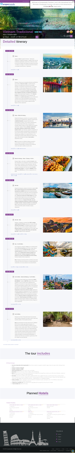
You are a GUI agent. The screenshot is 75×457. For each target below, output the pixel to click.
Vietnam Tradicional (18, 32)
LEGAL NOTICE (53, 454)
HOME (53, 453)
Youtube (58, 445)
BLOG (71, 453)
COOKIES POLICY (68, 454)
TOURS (63, 453)
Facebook (58, 438)
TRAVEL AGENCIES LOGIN (43, 454)
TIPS (67, 453)
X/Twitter (58, 443)
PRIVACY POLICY (60, 454)
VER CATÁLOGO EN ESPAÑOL (24, 1)
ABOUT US (58, 453)
